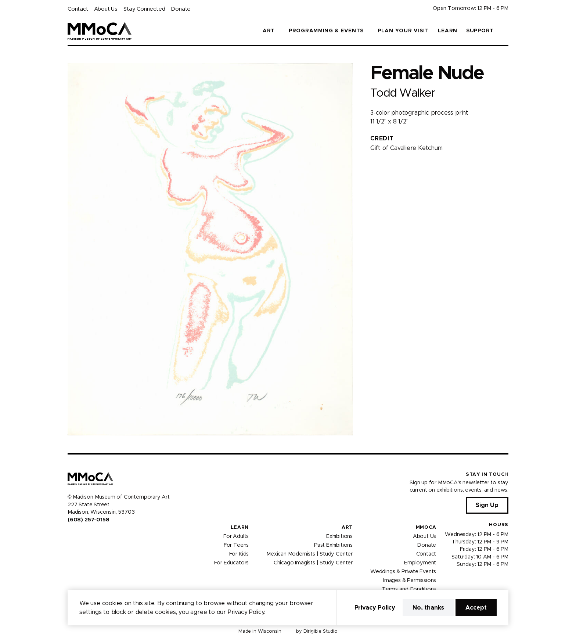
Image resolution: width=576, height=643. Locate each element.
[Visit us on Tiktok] (97, 535)
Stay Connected (144, 9)
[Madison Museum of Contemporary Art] (100, 31)
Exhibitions (339, 536)
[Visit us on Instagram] (79, 535)
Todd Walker (402, 93)
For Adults (236, 536)
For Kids (239, 553)
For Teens (236, 544)
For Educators (231, 562)
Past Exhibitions (333, 544)
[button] (505, 31)
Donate (181, 9)
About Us (106, 9)
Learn (448, 30)
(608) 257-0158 (88, 519)
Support (480, 30)
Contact (78, 9)
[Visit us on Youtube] (88, 535)
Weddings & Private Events (403, 571)
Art (347, 527)
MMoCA (426, 527)
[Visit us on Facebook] (70, 535)
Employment (420, 562)
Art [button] (269, 30)
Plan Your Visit (403, 30)
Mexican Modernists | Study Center (309, 553)
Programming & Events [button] (326, 30)
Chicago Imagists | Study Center (313, 562)
